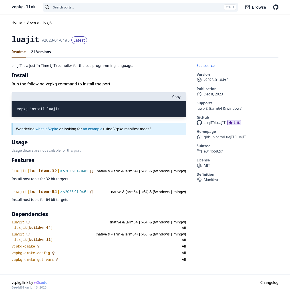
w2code (40, 282)
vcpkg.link (24, 7)
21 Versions (41, 51)
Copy (176, 96)
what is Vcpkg (47, 128)
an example (92, 128)
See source (206, 65)
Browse (255, 7)
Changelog (269, 282)
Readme (19, 51)
